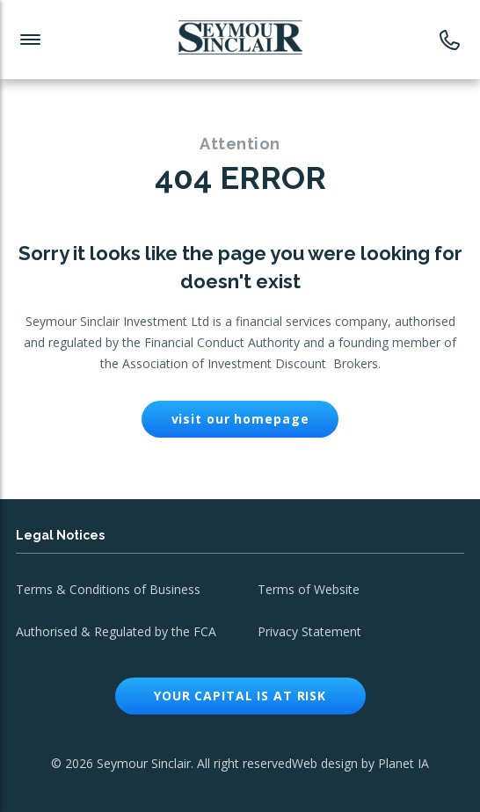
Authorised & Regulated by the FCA (116, 631)
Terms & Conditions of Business (108, 589)
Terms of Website (309, 589)
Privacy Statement (309, 631)
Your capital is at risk (240, 695)
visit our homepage (240, 418)
